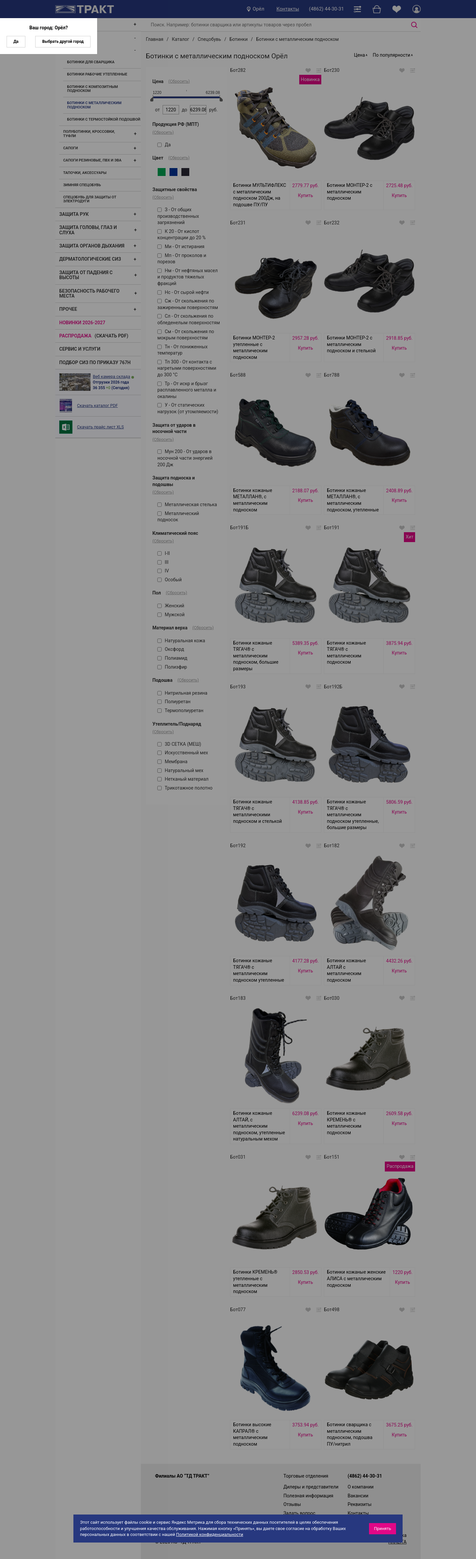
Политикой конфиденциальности (209, 1534)
